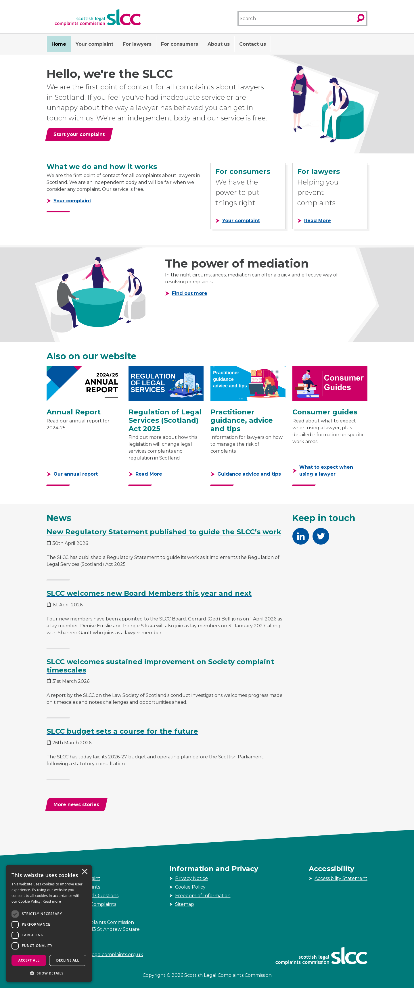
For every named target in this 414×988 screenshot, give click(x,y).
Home (58, 44)
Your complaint (94, 44)
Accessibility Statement (341, 878)
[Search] (296, 18)
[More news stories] (76, 804)
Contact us (252, 44)
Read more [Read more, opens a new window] (52, 901)
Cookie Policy (190, 887)
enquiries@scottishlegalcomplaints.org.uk (95, 954)
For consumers (179, 44)
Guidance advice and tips (249, 474)
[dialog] (49, 923)
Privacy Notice (191, 878)
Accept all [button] (29, 960)
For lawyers (137, 44)
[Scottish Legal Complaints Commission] (98, 17)
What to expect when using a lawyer (326, 470)
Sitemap (184, 904)
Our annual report (75, 474)
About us (219, 44)
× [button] (84, 872)
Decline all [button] (67, 960)
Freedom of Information (203, 895)
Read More (317, 220)
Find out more (189, 293)
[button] (49, 973)
